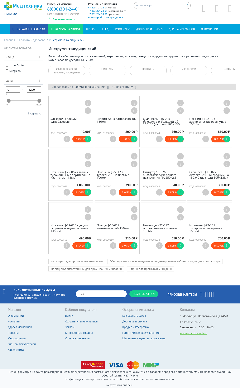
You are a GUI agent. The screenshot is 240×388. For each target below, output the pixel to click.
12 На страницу (124, 87)
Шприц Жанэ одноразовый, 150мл (116, 120)
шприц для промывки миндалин (150, 269)
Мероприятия (17, 338)
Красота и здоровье (32, 40)
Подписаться (143, 294)
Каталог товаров (30, 29)
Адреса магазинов (182, 29)
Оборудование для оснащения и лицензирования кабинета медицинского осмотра (165, 261)
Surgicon (13, 71)
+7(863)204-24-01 (107, 10)
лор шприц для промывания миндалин (76, 261)
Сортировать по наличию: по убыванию (80, 87)
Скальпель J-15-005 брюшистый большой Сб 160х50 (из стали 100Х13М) (162, 121)
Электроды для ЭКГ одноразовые (63, 120)
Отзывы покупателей (22, 344)
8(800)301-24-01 (63, 9)
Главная (9, 40)
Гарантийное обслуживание (141, 333)
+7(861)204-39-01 (104, 14)
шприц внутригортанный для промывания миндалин (86, 269)
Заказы (69, 327)
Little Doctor (15, 65)
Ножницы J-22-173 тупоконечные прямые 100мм (113, 175)
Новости (13, 333)
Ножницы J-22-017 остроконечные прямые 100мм (160, 228)
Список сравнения (77, 338)
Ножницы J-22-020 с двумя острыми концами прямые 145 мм (69, 228)
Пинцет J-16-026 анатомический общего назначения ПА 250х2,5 (159, 175)
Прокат (91, 29)
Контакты (14, 321)
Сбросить (35, 113)
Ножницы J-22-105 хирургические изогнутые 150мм (207, 121)
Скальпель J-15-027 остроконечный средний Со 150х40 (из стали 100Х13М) (209, 175)
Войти (69, 315)
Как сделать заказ (134, 315)
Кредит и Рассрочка (116, 29)
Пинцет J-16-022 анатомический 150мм (113, 226)
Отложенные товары (79, 333)
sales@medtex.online (193, 333)
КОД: (53, 133)
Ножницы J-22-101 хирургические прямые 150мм (205, 228)
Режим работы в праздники (105, 17)
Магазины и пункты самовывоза (144, 338)
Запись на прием (67, 29)
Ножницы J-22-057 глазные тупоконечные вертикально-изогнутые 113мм (70, 175)
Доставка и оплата (149, 29)
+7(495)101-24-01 (102, 7)
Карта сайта (16, 350)
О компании (209, 29)
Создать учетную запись (81, 321)
